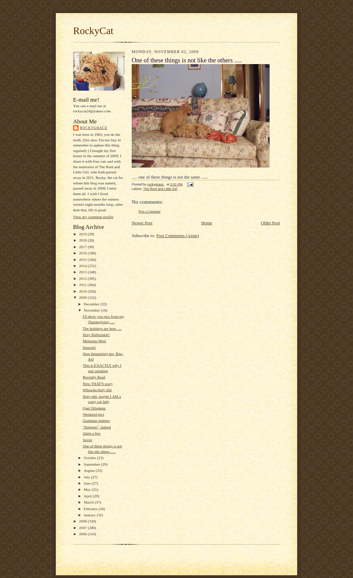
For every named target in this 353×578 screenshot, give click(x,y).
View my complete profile (93, 217)
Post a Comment (150, 211)
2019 (83, 234)
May (88, 489)
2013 (83, 272)
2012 (83, 278)
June (88, 483)
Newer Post (142, 222)
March (89, 502)
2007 (83, 528)
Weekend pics (93, 414)
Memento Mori (94, 341)
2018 (83, 240)
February (91, 509)
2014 (83, 266)
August (90, 470)
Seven (87, 440)
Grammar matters (96, 420)
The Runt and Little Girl (160, 189)
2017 (83, 247)
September (92, 464)
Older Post (270, 222)
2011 (83, 285)
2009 (83, 297)
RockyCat (93, 30)
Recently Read (94, 377)
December (92, 304)
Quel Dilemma (94, 408)
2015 (83, 259)
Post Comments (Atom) (178, 235)
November (92, 310)
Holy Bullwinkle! (96, 335)
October (90, 458)
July (87, 477)
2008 (83, 521)
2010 (83, 291)
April (88, 496)
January (90, 515)
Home (206, 222)
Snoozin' (89, 347)
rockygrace (93, 128)
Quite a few (92, 433)
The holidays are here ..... (102, 328)
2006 (83, 534)
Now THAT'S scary (98, 384)
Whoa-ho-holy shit (97, 390)
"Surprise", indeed (97, 427)
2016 (83, 253)
